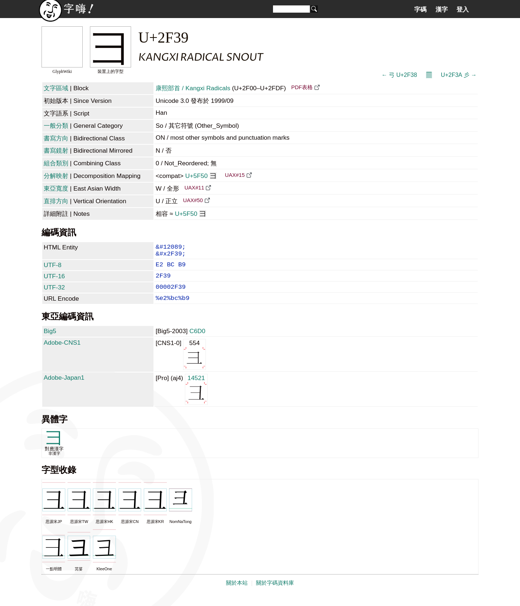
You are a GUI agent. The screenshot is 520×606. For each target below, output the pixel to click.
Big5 (50, 340)
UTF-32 (54, 293)
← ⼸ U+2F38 (399, 75)
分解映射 (56, 175)
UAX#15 (235, 175)
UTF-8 (52, 268)
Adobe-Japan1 (64, 387)
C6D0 (197, 340)
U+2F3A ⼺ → (459, 75)
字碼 (420, 9)
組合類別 (56, 163)
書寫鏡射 (56, 150)
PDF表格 (302, 87)
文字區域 (56, 88)
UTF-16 (54, 281)
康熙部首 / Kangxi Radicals (193, 88)
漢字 (442, 9)
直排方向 (56, 201)
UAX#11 (194, 188)
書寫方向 (56, 138)
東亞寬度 (56, 188)
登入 (462, 9)
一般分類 (56, 125)
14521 (196, 398)
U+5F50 (201, 175)
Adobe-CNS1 (62, 352)
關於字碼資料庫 (275, 592)
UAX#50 (193, 200)
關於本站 (237, 592)
